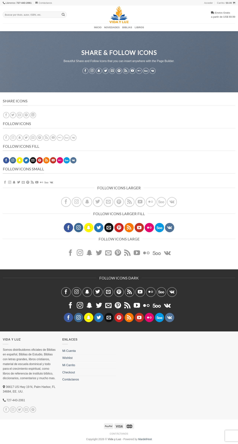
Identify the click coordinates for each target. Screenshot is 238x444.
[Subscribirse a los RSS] (126, 71)
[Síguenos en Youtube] (132, 71)
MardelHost (145, 439)
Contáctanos (43, 2)
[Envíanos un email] (112, 71)
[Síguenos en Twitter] (105, 71)
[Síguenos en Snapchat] (99, 71)
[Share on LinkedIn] (33, 115)
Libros (139, 27)
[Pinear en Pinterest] (26, 115)
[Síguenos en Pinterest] (119, 71)
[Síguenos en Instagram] (92, 71)
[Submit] (63, 15)
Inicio (98, 27)
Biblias (127, 27)
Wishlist (67, 358)
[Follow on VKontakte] (152, 71)
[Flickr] (139, 71)
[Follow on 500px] (146, 71)
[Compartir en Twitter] (13, 115)
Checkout (68, 372)
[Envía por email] (20, 115)
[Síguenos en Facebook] (85, 71)
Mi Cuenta (69, 351)
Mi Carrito (68, 365)
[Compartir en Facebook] (6, 115)
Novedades (112, 27)
